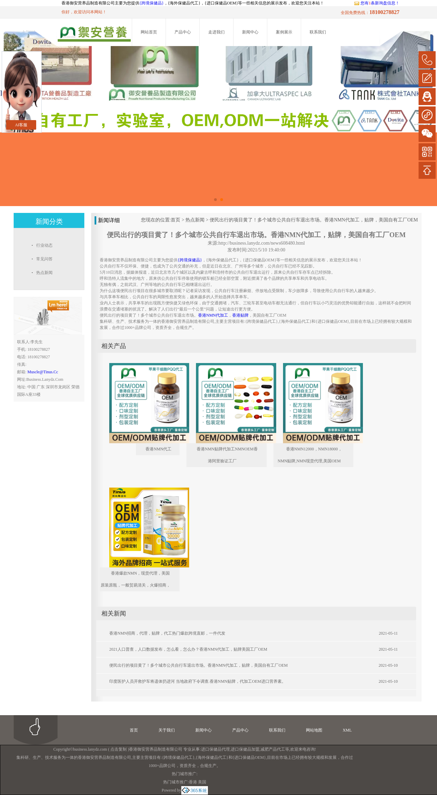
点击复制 (118, 749)
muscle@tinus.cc (42, 372)
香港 (193, 782)
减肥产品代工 (272, 749)
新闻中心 (250, 32)
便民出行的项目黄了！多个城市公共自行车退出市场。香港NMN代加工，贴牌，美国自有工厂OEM (314, 219)
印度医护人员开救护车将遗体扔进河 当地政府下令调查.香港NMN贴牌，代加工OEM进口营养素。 (197, 681)
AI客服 (21, 124)
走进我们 (216, 32)
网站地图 (314, 730)
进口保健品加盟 (245, 749)
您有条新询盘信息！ (376, 3)
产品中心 (182, 32)
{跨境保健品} (151, 3)
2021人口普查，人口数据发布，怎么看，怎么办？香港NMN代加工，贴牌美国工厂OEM (188, 649)
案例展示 (284, 32)
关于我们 (166, 730)
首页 (175, 219)
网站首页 (149, 32)
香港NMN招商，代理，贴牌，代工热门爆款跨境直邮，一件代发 (167, 633)
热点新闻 (195, 219)
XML (347, 730)
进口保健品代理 (215, 749)
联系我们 (318, 32)
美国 (202, 782)
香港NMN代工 (158, 449)
